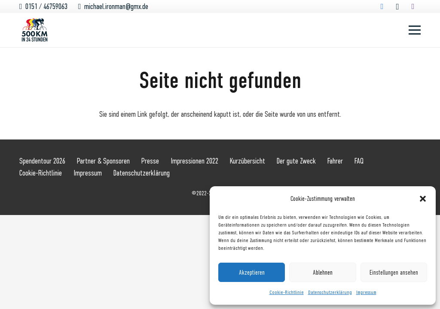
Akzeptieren (252, 272)
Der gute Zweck (296, 161)
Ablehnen (323, 272)
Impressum (366, 292)
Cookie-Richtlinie (286, 292)
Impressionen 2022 (194, 161)
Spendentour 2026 (42, 161)
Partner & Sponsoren (103, 161)
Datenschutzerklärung (330, 292)
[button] (423, 198)
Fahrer (335, 161)
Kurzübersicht (247, 161)
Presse (150, 161)
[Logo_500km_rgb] (34, 30)
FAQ (359, 161)
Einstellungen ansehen (394, 272)
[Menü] (415, 30)
